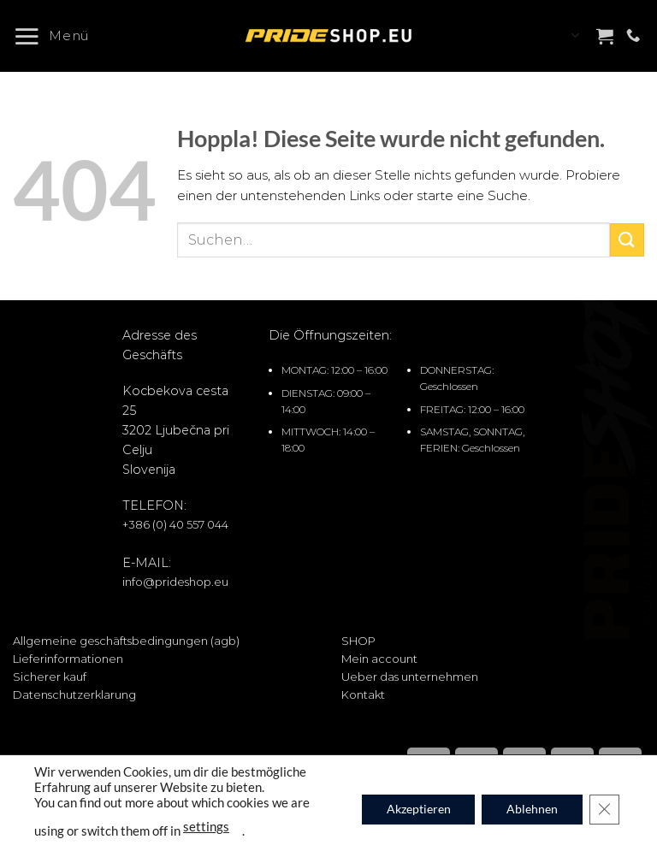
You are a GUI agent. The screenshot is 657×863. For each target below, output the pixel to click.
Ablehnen (530, 808)
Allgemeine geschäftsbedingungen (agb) (126, 640)
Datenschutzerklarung (74, 694)
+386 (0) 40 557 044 (175, 524)
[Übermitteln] (627, 240)
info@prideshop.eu (175, 581)
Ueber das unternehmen (409, 676)
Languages (575, 35)
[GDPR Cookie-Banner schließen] (604, 809)
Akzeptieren (414, 808)
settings (206, 825)
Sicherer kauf (49, 676)
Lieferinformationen (68, 658)
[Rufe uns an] (633, 36)
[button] (58, 36)
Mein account (379, 658)
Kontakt (363, 694)
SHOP (358, 640)
